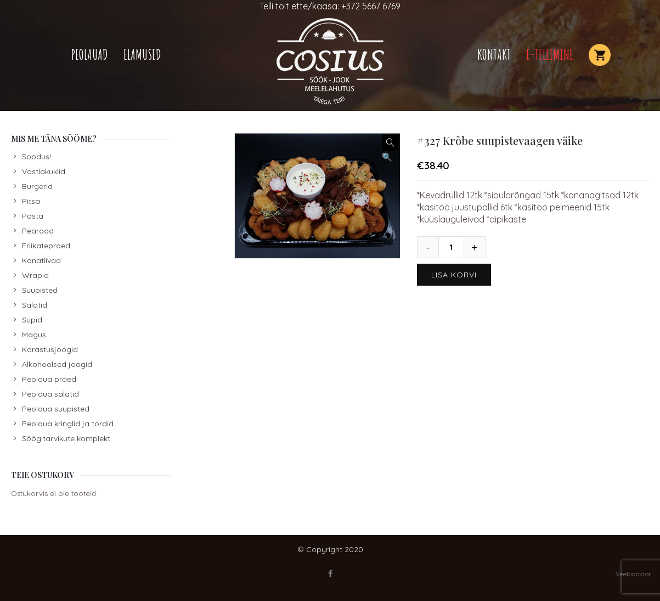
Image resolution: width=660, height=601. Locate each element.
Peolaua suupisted (55, 409)
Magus (34, 335)
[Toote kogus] (455, 247)
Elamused (142, 54)
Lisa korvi (454, 275)
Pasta (32, 216)
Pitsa (31, 201)
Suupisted (40, 290)
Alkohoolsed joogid (57, 364)
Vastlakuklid (43, 171)
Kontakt (494, 54)
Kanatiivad (41, 260)
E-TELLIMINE (549, 54)
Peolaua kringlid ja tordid (68, 424)
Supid (32, 320)
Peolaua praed (49, 379)
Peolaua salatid (50, 394)
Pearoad (38, 231)
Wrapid (35, 275)
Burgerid (37, 186)
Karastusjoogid (50, 349)
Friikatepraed (46, 246)
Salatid (34, 305)
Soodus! (36, 157)
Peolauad (89, 54)
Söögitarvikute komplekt (66, 438)
